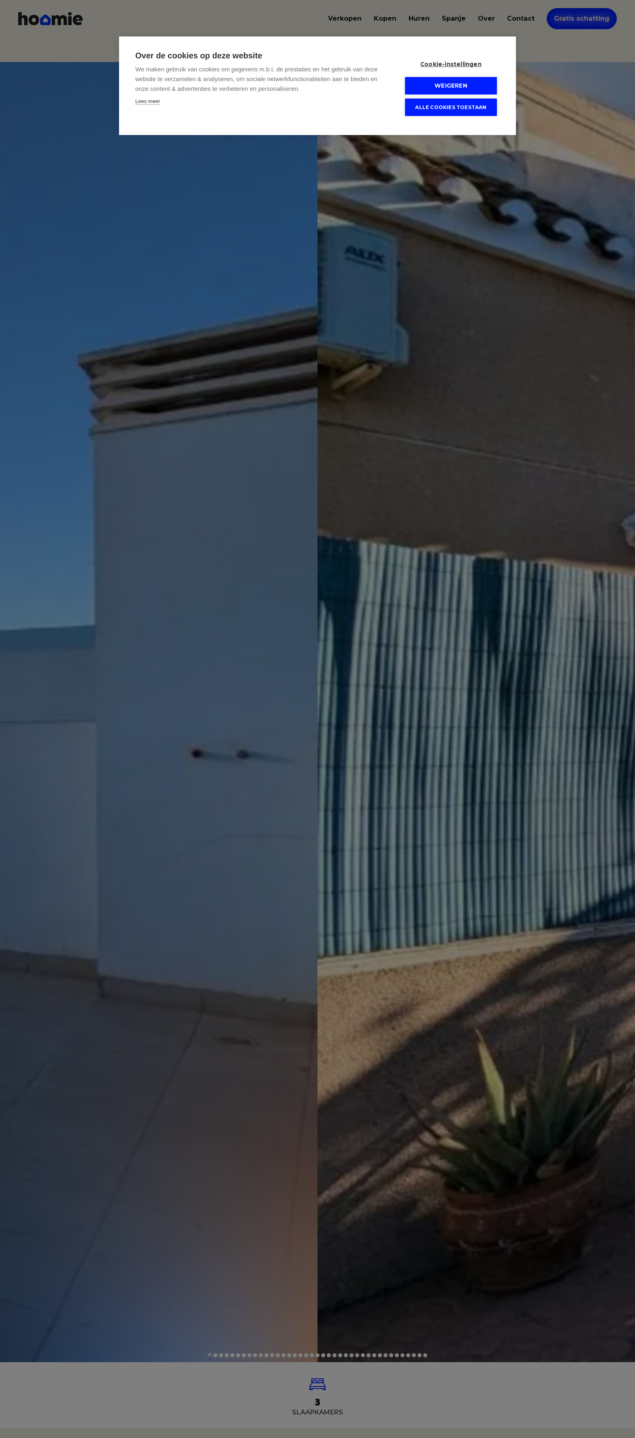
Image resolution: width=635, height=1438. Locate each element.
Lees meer (147, 101)
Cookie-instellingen (451, 64)
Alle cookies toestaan (450, 107)
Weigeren (451, 85)
